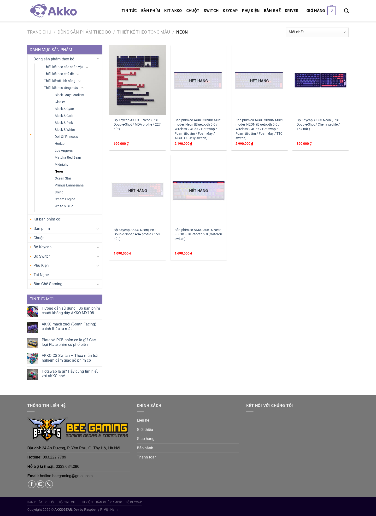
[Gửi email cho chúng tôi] (40, 484)
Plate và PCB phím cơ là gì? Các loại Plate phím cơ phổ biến (69, 342)
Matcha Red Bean (68, 158)
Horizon (60, 144)
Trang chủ (39, 32)
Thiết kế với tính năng (60, 81)
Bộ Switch (42, 256)
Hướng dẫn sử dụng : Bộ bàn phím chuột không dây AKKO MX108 (71, 310)
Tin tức (129, 10)
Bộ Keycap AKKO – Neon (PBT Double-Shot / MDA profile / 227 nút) (137, 124)
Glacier (60, 102)
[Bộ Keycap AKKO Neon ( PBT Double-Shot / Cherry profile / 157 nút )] (320, 80)
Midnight (61, 164)
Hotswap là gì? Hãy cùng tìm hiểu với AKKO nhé (70, 373)
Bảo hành (145, 448)
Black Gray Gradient (69, 95)
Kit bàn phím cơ (47, 219)
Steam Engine (65, 199)
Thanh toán (147, 457)
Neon (59, 171)
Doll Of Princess (66, 137)
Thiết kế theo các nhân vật (63, 67)
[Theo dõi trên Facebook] (32, 484)
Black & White (65, 130)
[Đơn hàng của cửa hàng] (317, 32)
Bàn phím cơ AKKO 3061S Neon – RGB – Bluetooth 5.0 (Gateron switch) (198, 234)
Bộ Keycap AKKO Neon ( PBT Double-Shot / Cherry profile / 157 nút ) (318, 124)
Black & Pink (64, 123)
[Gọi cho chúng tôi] (49, 484)
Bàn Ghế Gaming (48, 284)
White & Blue (64, 206)
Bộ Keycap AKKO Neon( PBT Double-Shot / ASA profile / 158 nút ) (137, 234)
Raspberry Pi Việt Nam (101, 510)
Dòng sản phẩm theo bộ (84, 32)
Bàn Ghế (272, 10)
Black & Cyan (64, 109)
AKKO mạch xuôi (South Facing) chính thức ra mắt (69, 326)
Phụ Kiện (251, 10)
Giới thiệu (145, 429)
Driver (291, 10)
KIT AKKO (173, 10)
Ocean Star (63, 178)
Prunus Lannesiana (69, 185)
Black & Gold (64, 116)
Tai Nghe (41, 274)
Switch (211, 10)
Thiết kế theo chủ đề (59, 74)
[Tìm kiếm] (346, 11)
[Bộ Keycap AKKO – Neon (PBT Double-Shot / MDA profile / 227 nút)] (137, 80)
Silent (59, 192)
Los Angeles (64, 151)
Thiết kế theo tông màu (143, 32)
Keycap (230, 10)
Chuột (193, 10)
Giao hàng (145, 438)
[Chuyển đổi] (98, 59)
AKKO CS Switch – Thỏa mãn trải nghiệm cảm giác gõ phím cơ (70, 357)
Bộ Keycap (43, 247)
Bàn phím (150, 10)
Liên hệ (143, 420)
